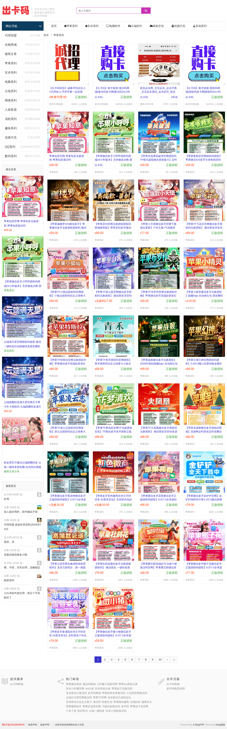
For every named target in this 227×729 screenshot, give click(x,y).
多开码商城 (94, 692)
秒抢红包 (107, 701)
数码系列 (11, 156)
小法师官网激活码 (136, 692)
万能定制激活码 (111, 706)
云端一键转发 (97, 710)
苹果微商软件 (74, 706)
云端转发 (135, 701)
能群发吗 (9, 580)
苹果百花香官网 (92, 706)
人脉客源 (11, 109)
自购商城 (11, 44)
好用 (6, 498)
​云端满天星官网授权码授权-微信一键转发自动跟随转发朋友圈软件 (22, 346)
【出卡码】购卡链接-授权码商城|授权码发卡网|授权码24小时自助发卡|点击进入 (203, 92)
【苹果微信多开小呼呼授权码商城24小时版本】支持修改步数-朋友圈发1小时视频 (22, 286)
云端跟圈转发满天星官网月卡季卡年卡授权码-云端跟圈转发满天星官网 (22, 407)
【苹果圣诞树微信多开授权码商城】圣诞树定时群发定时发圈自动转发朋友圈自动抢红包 (203, 431)
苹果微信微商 (121, 701)
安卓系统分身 (102, 688)
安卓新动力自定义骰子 (79, 701)
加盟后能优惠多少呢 (15, 554)
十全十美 (71, 710)
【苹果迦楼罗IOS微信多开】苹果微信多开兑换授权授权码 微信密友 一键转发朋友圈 (67, 227)
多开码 (125, 706)
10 (160, 659)
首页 (54, 25)
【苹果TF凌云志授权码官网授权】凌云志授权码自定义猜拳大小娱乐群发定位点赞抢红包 (67, 431)
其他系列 (200, 25)
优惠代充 (11, 137)
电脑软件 (113, 25)
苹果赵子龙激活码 (122, 688)
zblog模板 (220, 724)
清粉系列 (11, 119)
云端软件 (135, 25)
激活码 (97, 701)
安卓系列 (11, 72)
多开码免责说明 (176, 688)
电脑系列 (11, 81)
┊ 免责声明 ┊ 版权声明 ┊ (38, 724)
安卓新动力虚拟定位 (119, 697)
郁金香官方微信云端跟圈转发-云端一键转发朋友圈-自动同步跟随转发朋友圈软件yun (22, 467)
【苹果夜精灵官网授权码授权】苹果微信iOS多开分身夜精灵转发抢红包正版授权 (203, 159)
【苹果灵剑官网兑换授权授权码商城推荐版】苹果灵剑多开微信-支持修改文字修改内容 (113, 227)
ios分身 (89, 688)
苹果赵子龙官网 (139, 706)
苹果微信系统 (74, 684)
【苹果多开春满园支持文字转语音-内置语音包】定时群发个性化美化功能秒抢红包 (68, 635)
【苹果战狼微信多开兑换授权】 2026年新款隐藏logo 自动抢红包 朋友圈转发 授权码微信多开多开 (159, 363)
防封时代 (82, 710)
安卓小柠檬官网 (75, 688)
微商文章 (11, 54)
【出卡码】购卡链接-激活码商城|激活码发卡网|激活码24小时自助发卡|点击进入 (112, 92)
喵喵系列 (11, 100)
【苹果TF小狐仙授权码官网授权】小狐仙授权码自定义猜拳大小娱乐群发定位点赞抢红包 (67, 295)
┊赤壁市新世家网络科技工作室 (68, 724)
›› (174, 659)
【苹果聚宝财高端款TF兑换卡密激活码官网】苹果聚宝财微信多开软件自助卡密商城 (158, 567)
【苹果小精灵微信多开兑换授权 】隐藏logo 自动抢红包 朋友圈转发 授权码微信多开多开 (204, 295)
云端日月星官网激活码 (79, 697)
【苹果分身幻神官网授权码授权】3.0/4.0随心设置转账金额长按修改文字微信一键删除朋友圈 (203, 363)
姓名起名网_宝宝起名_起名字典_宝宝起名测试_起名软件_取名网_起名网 (158, 92)
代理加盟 (11, 35)
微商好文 (147, 701)
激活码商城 (89, 684)
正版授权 (81, 97)
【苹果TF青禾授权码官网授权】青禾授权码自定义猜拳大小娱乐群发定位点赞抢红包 (113, 363)
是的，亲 (9, 541)
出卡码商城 (16, 684)
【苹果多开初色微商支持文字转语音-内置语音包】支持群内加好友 (113, 499)
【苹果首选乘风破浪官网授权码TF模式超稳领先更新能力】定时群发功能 (158, 159)
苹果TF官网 (100, 697)
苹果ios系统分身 (128, 684)
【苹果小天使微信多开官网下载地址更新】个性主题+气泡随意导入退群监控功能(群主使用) (158, 227)
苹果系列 (11, 63)
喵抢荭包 (157, 25)
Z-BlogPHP (198, 724)
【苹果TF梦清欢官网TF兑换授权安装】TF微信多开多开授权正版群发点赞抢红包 (113, 431)
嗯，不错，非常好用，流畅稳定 (22, 567)
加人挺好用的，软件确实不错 (21, 511)
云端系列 (11, 91)
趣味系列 (11, 128)
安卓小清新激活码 (116, 710)
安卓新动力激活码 (76, 692)
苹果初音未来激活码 (113, 692)
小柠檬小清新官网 (107, 684)
